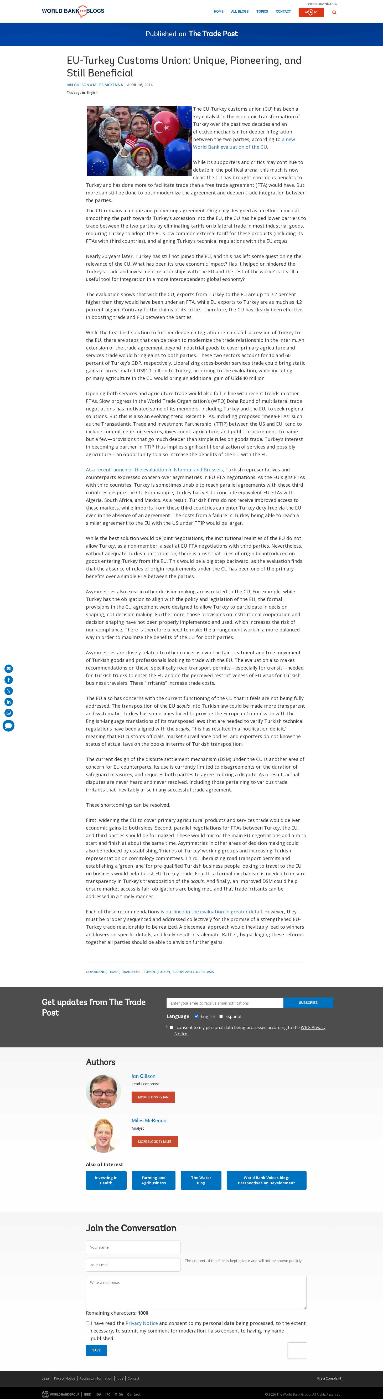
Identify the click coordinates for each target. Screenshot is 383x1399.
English (92, 92)
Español (233, 1016)
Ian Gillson (78, 85)
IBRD (87, 1394)
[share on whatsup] (8, 713)
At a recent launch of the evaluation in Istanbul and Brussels (154, 469)
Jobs (120, 1378)
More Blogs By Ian (153, 1097)
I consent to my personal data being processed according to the (249, 1031)
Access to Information (96, 1378)
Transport (131, 972)
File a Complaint (329, 1378)
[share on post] (8, 691)
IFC (107, 1394)
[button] (334, 12)
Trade (114, 972)
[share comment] (8, 726)
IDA (98, 1394)
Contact (283, 11)
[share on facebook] (8, 680)
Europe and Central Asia (193, 972)
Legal (46, 1378)
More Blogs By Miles (155, 1141)
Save (96, 1350)
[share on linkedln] (8, 702)
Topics (262, 11)
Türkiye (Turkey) (157, 972)
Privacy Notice (142, 1323)
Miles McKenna (108, 85)
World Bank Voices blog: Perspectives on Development (266, 1180)
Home (218, 11)
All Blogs (240, 11)
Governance (96, 972)
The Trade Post (213, 34)
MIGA (119, 1394)
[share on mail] (8, 669)
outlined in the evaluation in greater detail (213, 911)
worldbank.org (322, 3)
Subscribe (308, 1003)
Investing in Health (106, 1180)
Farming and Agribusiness (153, 1180)
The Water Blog (201, 1180)
